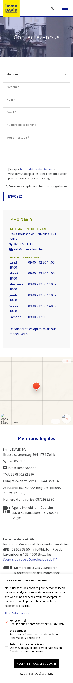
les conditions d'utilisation (36, 169)
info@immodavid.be (26, 249)
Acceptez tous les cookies (36, 663)
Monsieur (12, 74)
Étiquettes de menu (65, 8)
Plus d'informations (17, 613)
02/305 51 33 (52, 8)
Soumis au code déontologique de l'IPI (31, 559)
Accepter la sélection (36, 674)
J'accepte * (37, 173)
